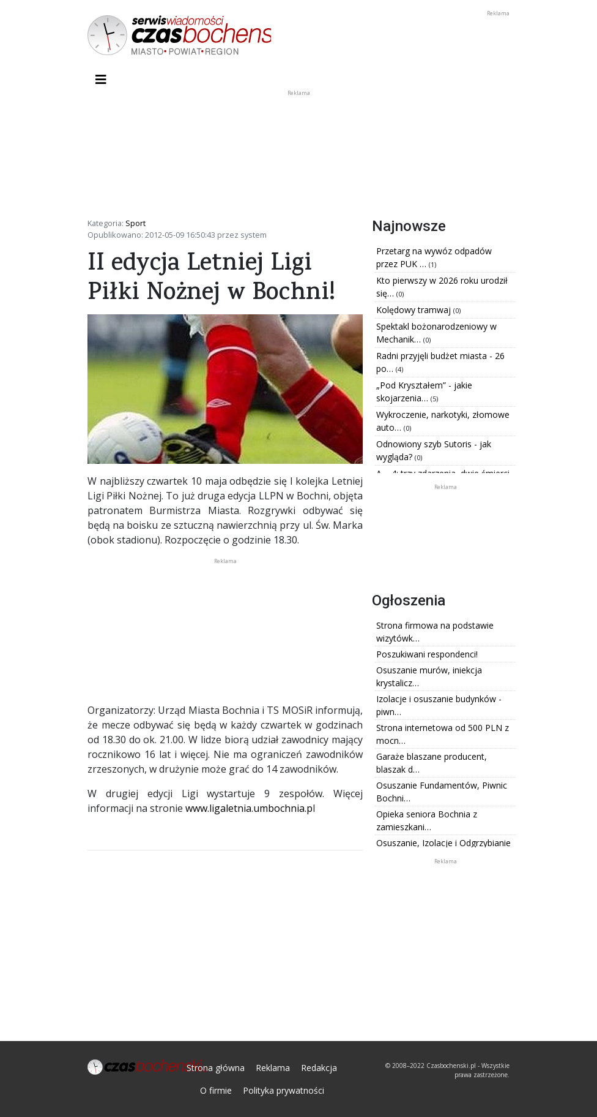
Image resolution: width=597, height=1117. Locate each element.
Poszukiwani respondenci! (427, 654)
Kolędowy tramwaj (414, 310)
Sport (135, 223)
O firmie (216, 1090)
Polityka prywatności (283, 1090)
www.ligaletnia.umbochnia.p (249, 808)
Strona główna (216, 1067)
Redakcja (319, 1067)
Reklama (273, 1067)
